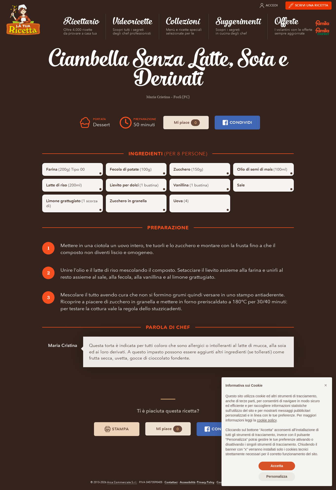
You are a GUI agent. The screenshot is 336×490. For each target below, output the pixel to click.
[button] (326, 385)
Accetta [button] (277, 466)
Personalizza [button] (276, 476)
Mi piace (187, 122)
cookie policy (267, 420)
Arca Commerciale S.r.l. (122, 482)
